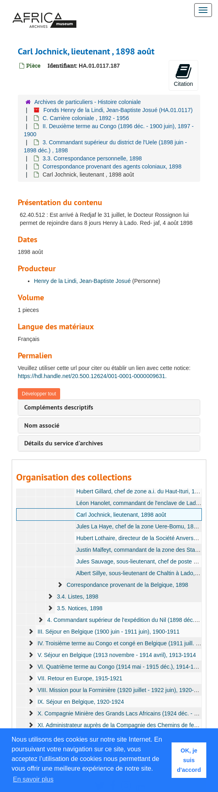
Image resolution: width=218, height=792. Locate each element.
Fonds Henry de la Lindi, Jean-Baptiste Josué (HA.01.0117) (118, 110)
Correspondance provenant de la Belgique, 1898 (127, 585)
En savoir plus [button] (33, 779)
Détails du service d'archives (63, 443)
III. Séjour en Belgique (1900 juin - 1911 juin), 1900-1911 (109, 631)
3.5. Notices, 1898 (80, 608)
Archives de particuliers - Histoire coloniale (87, 102)
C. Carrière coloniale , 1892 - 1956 (85, 118)
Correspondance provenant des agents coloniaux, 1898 (111, 166)
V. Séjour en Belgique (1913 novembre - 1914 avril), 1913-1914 (117, 655)
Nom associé (41, 425)
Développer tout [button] (39, 394)
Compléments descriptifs (58, 407)
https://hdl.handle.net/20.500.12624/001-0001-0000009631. (92, 376)
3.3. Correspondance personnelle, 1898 (92, 158)
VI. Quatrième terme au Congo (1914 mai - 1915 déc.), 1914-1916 (120, 666)
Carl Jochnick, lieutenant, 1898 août (121, 514)
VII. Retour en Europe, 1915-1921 (80, 678)
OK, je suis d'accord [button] (189, 760)
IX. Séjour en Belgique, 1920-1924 (81, 701)
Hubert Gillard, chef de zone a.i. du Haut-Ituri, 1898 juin (145, 491)
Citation (183, 75)
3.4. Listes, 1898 (78, 596)
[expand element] (60, 585)
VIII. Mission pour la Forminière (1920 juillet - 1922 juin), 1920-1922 (122, 690)
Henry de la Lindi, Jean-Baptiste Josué (82, 281)
